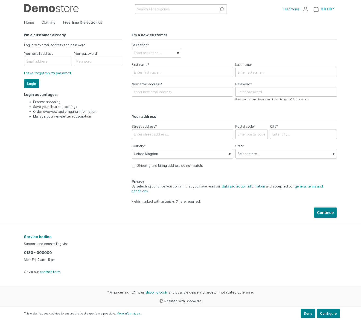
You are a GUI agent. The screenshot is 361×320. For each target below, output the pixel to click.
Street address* (144, 126)
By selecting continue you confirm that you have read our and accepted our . (227, 188)
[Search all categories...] (175, 9)
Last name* (244, 64)
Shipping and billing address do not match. (170, 165)
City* (274, 126)
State (239, 146)
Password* (243, 84)
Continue (325, 212)
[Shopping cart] (324, 9)
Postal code (245, 126)
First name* (140, 64)
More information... (129, 313)
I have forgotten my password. (48, 73)
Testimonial (291, 9)
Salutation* (140, 45)
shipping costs (157, 292)
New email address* (147, 84)
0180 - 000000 (38, 252)
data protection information (243, 186)
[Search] (221, 9)
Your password (85, 53)
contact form (50, 272)
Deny (308, 313)
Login (31, 84)
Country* (139, 146)
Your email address (38, 53)
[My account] (305, 9)
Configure (328, 313)
